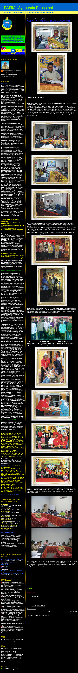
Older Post (73, 611)
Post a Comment (31, 609)
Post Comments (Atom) (42, 615)
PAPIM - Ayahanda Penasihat (28, 8)
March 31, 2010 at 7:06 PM (38, 605)
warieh (33, 596)
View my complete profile (8, 76)
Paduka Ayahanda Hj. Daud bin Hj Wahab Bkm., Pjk (12, 71)
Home (48, 611)
